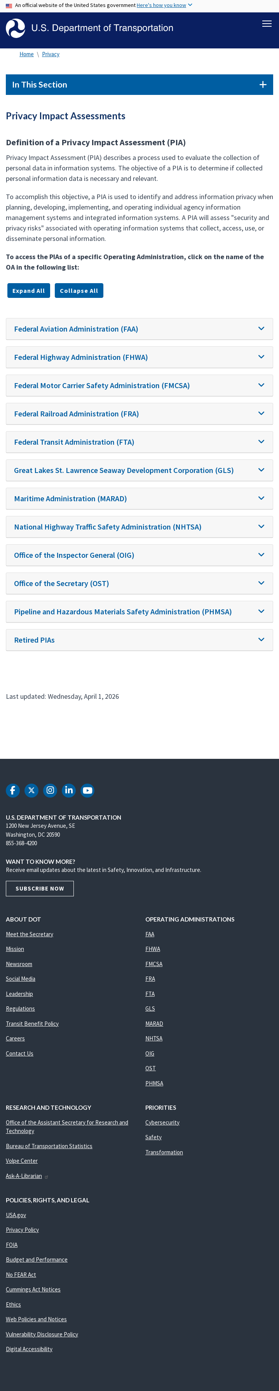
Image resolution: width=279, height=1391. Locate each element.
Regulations (20, 1008)
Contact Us (19, 1053)
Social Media (20, 978)
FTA (150, 993)
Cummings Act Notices (33, 1289)
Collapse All (79, 290)
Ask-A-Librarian (27, 1176)
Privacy (50, 54)
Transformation (164, 1152)
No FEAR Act (21, 1274)
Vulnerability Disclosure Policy (42, 1334)
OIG (149, 1053)
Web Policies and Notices (36, 1319)
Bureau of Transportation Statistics (49, 1146)
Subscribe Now (40, 888)
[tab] (139, 329)
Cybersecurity (162, 1122)
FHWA (152, 949)
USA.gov (16, 1215)
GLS (150, 1008)
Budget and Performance (37, 1259)
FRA (150, 978)
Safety (153, 1137)
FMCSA (153, 964)
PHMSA (154, 1083)
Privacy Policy (22, 1229)
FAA (149, 934)
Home (26, 54)
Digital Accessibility (29, 1349)
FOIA (11, 1244)
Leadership (19, 993)
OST (150, 1068)
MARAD (154, 1023)
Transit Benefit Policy (32, 1023)
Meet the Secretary (29, 934)
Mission (15, 949)
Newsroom (19, 964)
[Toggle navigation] (267, 24)
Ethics (13, 1304)
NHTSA (153, 1038)
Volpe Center (22, 1160)
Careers (15, 1038)
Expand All (28, 290)
